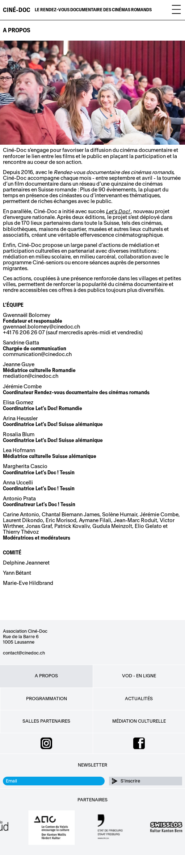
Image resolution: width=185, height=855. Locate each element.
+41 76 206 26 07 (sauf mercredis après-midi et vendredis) (73, 332)
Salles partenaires (46, 721)
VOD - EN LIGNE (139, 676)
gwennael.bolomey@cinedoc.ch (41, 327)
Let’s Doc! (118, 211)
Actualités (139, 699)
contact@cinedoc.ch (24, 653)
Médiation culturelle (139, 721)
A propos (46, 676)
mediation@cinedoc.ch (30, 376)
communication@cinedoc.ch (37, 354)
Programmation (46, 699)
